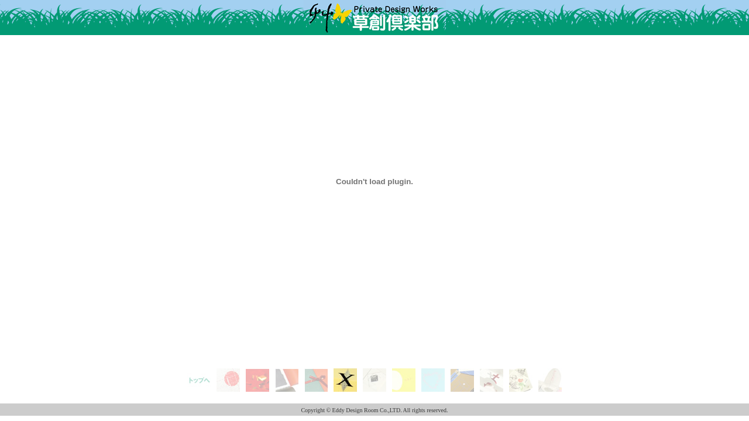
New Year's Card (228, 382)
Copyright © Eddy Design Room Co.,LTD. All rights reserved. (374, 410)
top (199, 373)
